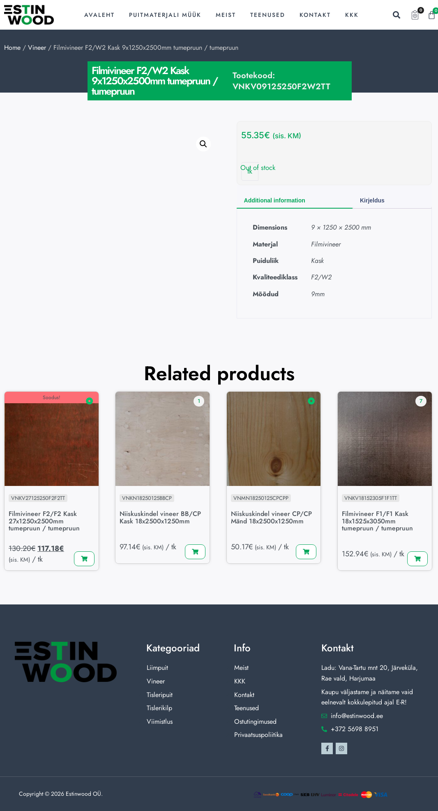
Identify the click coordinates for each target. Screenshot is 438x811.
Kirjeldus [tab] (372, 200)
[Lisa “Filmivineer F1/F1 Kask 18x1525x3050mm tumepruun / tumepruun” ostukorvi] (417, 559)
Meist (226, 15)
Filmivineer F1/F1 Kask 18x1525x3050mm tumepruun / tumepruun (378, 521)
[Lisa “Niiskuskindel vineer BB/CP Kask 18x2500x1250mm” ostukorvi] (195, 551)
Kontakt (315, 15)
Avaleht (99, 15)
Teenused (267, 15)
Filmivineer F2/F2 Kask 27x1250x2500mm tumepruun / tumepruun (45, 521)
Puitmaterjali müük (165, 15)
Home (12, 47)
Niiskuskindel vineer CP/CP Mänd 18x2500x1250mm (272, 517)
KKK (352, 15)
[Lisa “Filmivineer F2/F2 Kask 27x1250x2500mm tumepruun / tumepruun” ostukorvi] (84, 559)
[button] (396, 15)
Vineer (37, 47)
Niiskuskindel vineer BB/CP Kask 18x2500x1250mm (161, 517)
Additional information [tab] (274, 200)
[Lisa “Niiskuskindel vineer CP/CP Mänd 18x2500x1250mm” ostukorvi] (306, 551)
